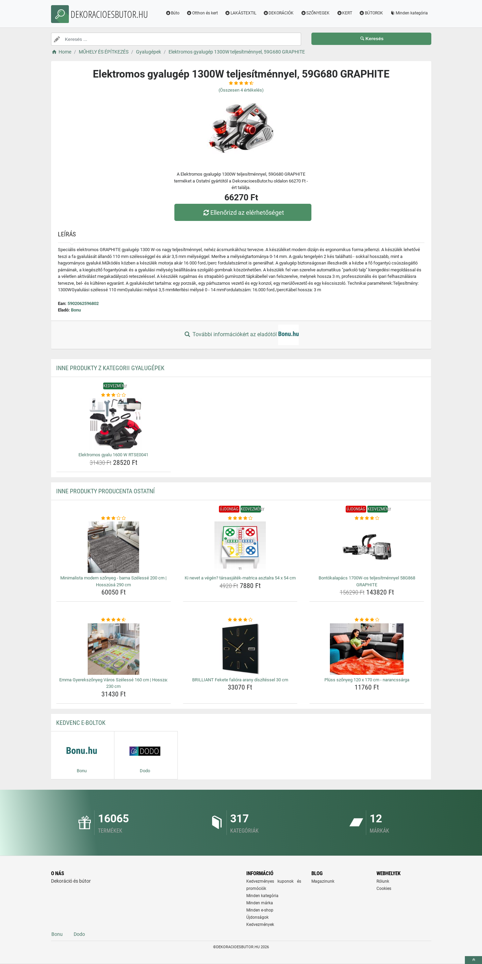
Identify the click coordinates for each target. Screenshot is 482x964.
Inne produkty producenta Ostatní (105, 491)
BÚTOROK (371, 13)
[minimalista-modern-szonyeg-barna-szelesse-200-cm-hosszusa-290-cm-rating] (114, 518)
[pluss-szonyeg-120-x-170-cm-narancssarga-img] (367, 649)
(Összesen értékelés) (241, 90)
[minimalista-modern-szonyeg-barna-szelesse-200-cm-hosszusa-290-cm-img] (114, 547)
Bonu (76, 310)
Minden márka (259, 903)
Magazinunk (322, 881)
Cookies (383, 888)
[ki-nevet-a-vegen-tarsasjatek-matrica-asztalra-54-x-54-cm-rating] (240, 518)
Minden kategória (409, 13)
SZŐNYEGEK (315, 13)
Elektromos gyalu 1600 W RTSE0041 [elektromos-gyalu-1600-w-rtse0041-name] (113, 454)
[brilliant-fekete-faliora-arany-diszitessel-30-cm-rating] (240, 619)
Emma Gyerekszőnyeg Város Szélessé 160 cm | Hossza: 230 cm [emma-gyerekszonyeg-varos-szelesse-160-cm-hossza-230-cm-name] (113, 683)
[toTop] (473, 960)
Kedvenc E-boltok (81, 722)
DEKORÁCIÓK (278, 13)
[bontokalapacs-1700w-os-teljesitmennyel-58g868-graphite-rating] (367, 518)
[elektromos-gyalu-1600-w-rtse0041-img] (114, 424)
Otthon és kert (202, 13)
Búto (172, 13)
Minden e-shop (259, 910)
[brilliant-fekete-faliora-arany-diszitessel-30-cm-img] (240, 649)
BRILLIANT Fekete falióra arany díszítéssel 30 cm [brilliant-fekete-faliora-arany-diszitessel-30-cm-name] (240, 679)
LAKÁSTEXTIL (240, 13)
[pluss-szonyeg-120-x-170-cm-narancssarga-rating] (367, 619)
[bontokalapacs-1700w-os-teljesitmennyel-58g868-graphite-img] (367, 547)
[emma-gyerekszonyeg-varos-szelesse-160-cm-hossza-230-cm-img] (114, 649)
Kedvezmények (260, 924)
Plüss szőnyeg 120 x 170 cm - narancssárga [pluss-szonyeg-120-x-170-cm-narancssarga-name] (366, 679)
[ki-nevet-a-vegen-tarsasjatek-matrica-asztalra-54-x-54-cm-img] (240, 547)
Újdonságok (257, 917)
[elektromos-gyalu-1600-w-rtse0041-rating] (114, 395)
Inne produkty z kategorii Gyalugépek (110, 368)
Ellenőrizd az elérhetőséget (242, 212)
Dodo (79, 934)
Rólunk (382, 881)
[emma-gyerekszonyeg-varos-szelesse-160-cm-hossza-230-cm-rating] (114, 619)
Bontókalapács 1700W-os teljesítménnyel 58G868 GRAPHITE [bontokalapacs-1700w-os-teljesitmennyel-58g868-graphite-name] (367, 581)
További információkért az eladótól (240, 335)
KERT (344, 13)
